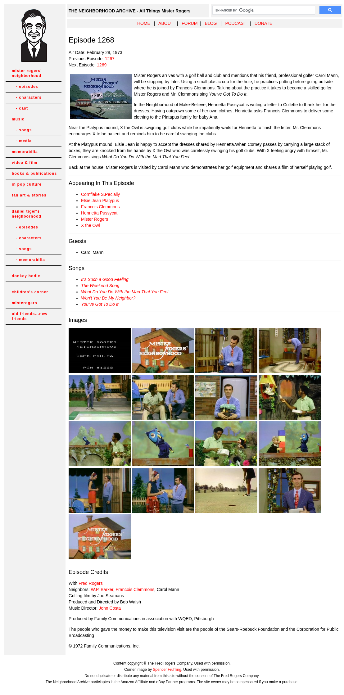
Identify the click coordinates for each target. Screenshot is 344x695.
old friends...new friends (30, 316)
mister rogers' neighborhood (27, 73)
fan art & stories (29, 195)
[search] (263, 10)
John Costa (110, 608)
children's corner (30, 292)
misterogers (24, 303)
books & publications (34, 173)
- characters (27, 97)
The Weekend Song (100, 285)
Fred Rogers (91, 583)
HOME (143, 23)
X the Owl (90, 225)
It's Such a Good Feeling (105, 279)
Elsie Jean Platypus (100, 200)
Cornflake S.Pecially (100, 194)
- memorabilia (28, 260)
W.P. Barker (102, 589)
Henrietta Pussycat (99, 212)
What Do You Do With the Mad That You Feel (124, 291)
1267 (110, 58)
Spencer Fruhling (167, 669)
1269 (101, 64)
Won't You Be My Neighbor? (108, 298)
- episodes (25, 86)
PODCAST (235, 23)
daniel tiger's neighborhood (26, 214)
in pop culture (27, 184)
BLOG (211, 23)
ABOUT (165, 23)
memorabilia (25, 152)
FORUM (189, 23)
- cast (20, 108)
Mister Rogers (94, 219)
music (18, 119)
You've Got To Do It (99, 304)
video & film (24, 162)
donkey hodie (26, 276)
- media (22, 141)
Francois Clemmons (100, 206)
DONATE (263, 23)
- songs (22, 130)
